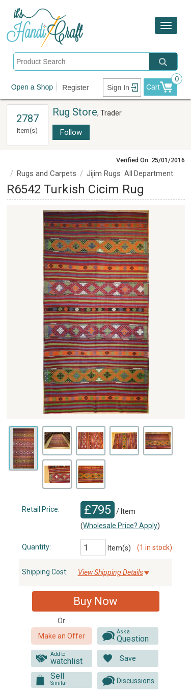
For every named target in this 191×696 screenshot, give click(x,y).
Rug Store (74, 112)
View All (27, 109)
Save (128, 658)
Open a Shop (32, 87)
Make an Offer (61, 636)
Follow (71, 132)
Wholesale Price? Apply (120, 525)
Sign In (118, 87)
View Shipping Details (110, 572)
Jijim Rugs (104, 173)
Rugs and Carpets (46, 173)
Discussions (135, 681)
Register (75, 87)
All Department (148, 173)
